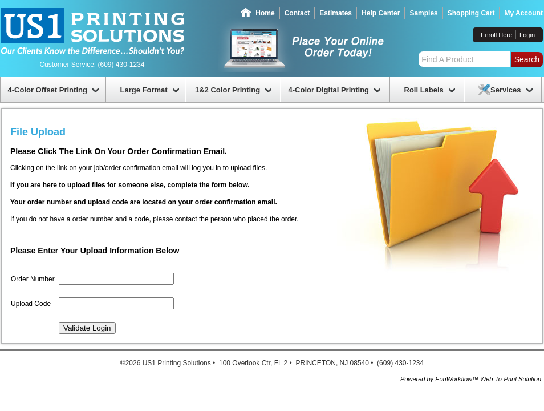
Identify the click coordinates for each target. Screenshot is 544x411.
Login (527, 34)
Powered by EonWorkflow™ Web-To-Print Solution (470, 379)
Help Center (381, 13)
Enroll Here (496, 34)
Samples (423, 13)
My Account (523, 13)
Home (264, 13)
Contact (297, 13)
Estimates (335, 13)
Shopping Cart (471, 13)
